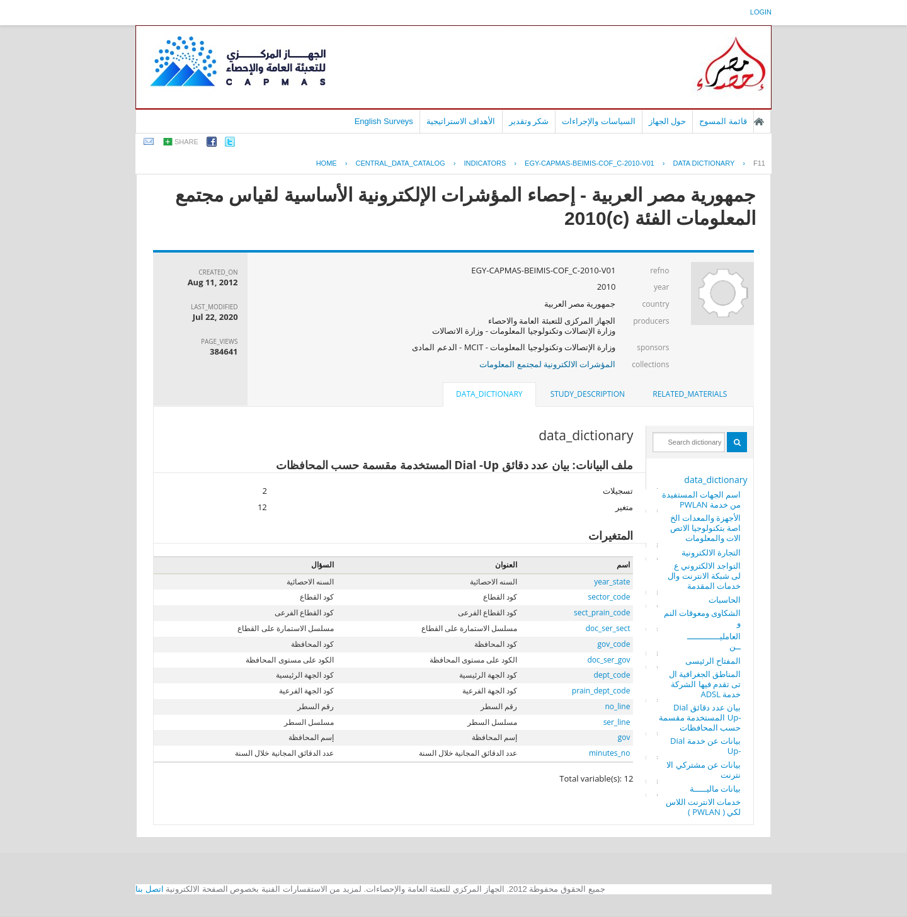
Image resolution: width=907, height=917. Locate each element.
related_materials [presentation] (690, 394)
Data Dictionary (703, 163)
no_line (617, 706)
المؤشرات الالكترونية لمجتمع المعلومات (547, 364)
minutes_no (609, 753)
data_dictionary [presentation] (489, 394)
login (761, 12)
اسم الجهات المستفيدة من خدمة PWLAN (701, 499)
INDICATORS (485, 163)
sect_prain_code (602, 612)
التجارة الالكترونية (711, 552)
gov (624, 737)
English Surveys (384, 121)
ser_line (616, 722)
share (186, 141)
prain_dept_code (601, 690)
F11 (759, 163)
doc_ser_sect (608, 628)
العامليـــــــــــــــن (714, 641)
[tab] (689, 394)
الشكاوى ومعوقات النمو (702, 618)
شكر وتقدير (529, 121)
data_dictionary (715, 480)
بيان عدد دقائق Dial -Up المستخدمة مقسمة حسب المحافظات (700, 717)
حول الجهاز (668, 121)
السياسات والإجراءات (599, 121)
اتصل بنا (149, 889)
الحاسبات (725, 600)
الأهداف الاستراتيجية (461, 121)
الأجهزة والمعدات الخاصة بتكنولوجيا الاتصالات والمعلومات (705, 528)
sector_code (609, 596)
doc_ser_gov (609, 659)
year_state (612, 581)
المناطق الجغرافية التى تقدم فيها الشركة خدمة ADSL (705, 684)
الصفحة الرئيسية (759, 122)
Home (326, 163)
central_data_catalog (400, 163)
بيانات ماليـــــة (715, 788)
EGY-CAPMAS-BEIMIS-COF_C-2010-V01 (589, 163)
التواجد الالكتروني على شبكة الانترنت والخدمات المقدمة (704, 576)
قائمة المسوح (723, 121)
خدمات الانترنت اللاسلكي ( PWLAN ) (703, 807)
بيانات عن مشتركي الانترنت (703, 770)
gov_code (613, 644)
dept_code (611, 674)
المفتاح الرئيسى (713, 661)
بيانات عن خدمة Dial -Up (705, 746)
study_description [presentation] (587, 394)
